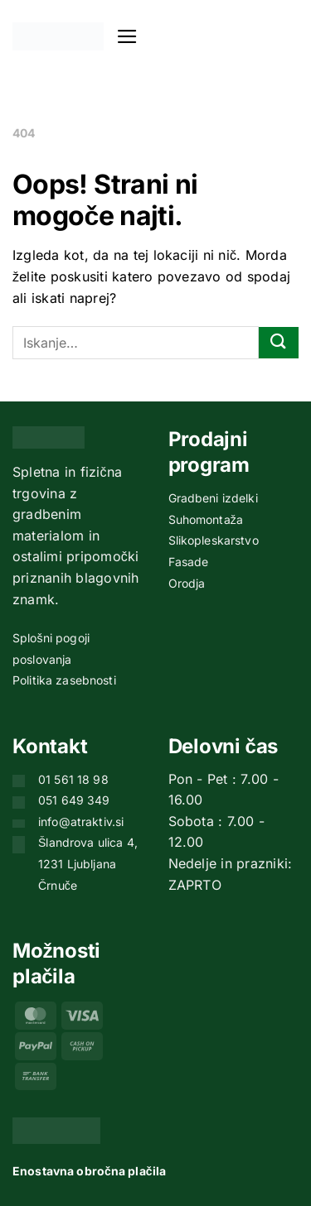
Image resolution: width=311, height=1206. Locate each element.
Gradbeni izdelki (213, 498)
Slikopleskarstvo (213, 540)
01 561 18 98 (73, 779)
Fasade (188, 562)
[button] (127, 36)
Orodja (187, 583)
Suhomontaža (206, 519)
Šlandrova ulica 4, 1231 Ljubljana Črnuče (88, 863)
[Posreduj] (279, 343)
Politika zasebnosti (64, 680)
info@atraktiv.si (81, 821)
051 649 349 (74, 800)
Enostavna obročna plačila (89, 1171)
